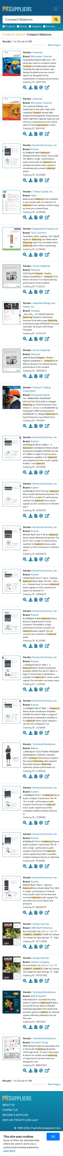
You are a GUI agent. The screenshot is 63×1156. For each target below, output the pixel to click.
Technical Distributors (44, 744)
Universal (37, 52)
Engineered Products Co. (46, 228)
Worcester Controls (41, 56)
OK (53, 1137)
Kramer (35, 149)
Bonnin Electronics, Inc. (45, 145)
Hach (34, 195)
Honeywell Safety (40, 395)
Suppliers (35, 26)
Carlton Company (40, 962)
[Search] (27, 19)
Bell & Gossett (38, 996)
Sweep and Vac (41, 924)
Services (49, 26)
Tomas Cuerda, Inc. (43, 191)
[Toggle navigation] (55, 9)
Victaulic (35, 311)
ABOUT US (8, 1105)
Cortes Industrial (41, 266)
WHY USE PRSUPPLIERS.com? (20, 1120)
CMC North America (41, 928)
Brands (22, 26)
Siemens (35, 270)
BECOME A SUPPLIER (15, 1115)
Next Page (54, 45)
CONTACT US (10, 1110)
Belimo (34, 748)
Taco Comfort (38, 233)
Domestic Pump (39, 1042)
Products (8, 26)
